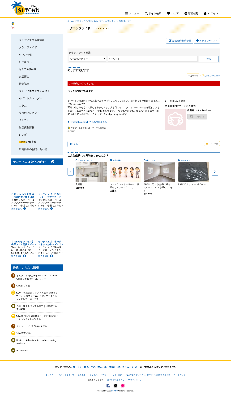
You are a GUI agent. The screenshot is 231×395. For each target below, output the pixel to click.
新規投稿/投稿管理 (180, 40)
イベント (135, 367)
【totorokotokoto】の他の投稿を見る (88, 122)
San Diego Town (25, 9)
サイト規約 (117, 375)
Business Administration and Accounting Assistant (36, 342)
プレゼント (185, 160)
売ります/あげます (95, 21)
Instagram (122, 385)
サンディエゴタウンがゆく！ (35, 90)
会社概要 (82, 375)
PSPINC (114, 391)
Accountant (22, 350)
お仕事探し (25, 61)
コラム (23, 105)
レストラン (76, 367)
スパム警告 (212, 143)
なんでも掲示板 (28, 69)
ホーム (70, 21)
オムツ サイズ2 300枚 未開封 (31, 326)
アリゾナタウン (135, 380)
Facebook (108, 385)
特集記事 (24, 83)
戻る (74, 144)
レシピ (23, 134)
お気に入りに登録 (212, 76)
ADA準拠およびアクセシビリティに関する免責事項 (148, 375)
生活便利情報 (26, 127)
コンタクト (197, 116)
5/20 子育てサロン (25, 333)
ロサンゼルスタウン (115, 380)
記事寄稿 (31, 141)
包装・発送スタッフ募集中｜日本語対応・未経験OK (37, 308)
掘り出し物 (114, 367)
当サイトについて (66, 375)
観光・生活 (89, 367)
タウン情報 (25, 54)
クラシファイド (28, 47)
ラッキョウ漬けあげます (121, 21)
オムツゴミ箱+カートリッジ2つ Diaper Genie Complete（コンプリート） (36, 277)
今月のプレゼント (29, 112)
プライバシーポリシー (99, 375)
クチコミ (24, 120)
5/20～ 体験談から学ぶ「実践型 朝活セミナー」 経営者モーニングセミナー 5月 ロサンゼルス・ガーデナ (37, 295)
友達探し (24, 76)
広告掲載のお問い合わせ (33, 149)
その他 (107, 21)
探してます (151, 160)
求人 (100, 367)
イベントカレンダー (30, 98)
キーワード (114, 58)
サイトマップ (179, 375)
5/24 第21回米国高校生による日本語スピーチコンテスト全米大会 (36, 318)
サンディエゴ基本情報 (32, 40)
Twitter (115, 385)
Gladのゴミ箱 (23, 285)
